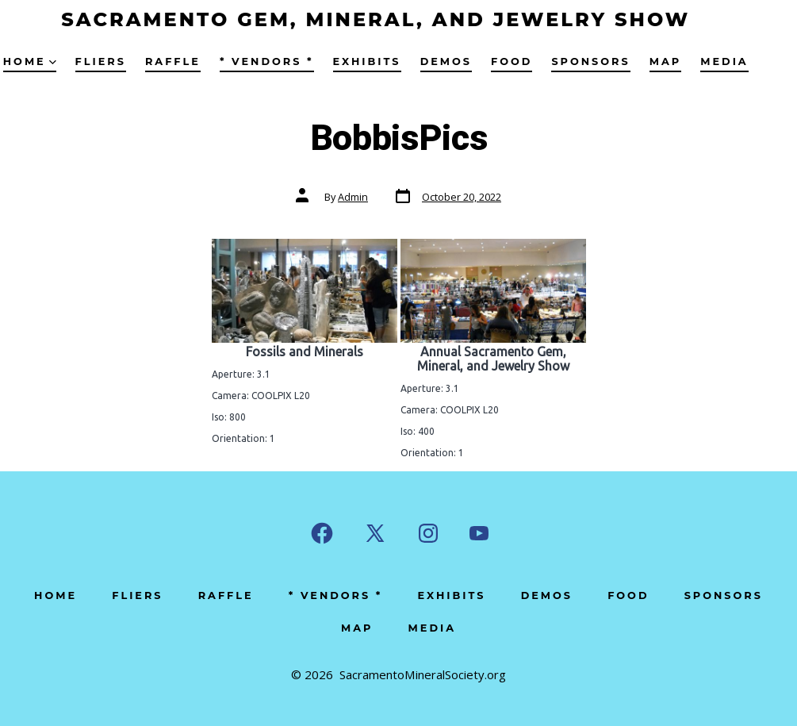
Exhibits (367, 61)
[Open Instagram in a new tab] (428, 533)
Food (511, 61)
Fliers (100, 61)
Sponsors (590, 61)
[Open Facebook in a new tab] (322, 533)
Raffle (173, 61)
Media (724, 61)
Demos (446, 61)
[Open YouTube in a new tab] (479, 533)
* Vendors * (267, 61)
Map (665, 61)
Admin (353, 197)
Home (29, 61)
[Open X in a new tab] (375, 533)
